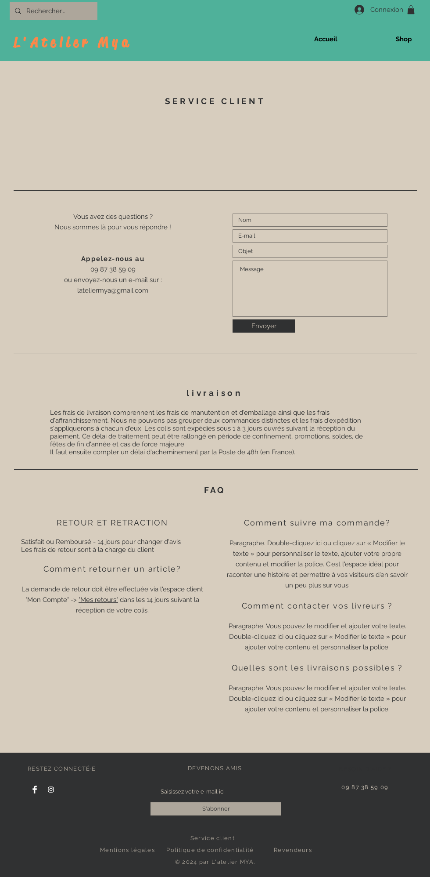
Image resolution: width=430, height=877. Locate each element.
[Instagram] (51, 790)
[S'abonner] (215, 808)
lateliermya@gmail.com (112, 290)
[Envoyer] (264, 326)
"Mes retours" (98, 600)
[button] (411, 9)
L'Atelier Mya (72, 42)
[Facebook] (35, 790)
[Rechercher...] (52, 11)
